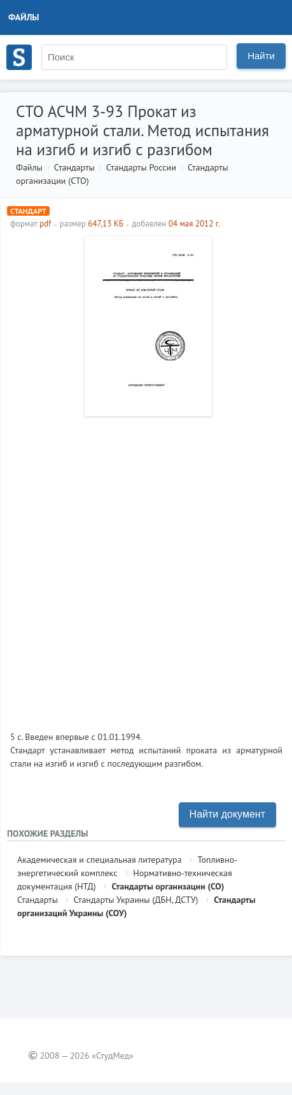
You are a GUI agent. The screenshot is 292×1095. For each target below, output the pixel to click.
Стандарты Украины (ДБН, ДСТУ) (136, 899)
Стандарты (74, 167)
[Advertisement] (146, 568)
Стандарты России (141, 167)
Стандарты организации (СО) (168, 886)
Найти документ (227, 814)
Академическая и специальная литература (99, 859)
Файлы (23, 17)
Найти (261, 55)
